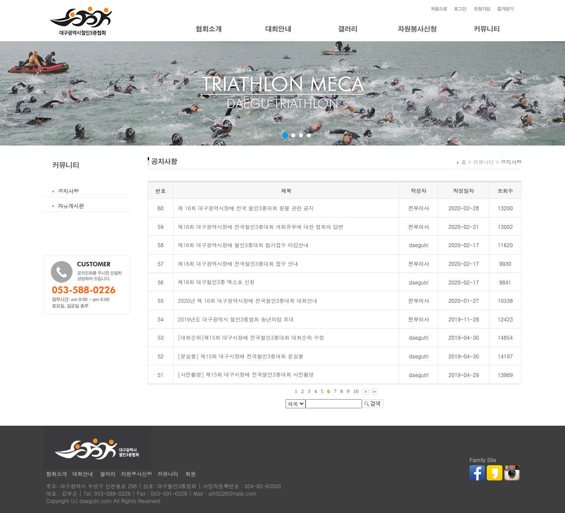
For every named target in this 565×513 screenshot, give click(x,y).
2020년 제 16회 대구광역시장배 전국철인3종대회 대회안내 (247, 300)
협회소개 (56, 473)
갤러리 (108, 473)
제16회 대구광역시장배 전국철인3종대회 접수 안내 (238, 263)
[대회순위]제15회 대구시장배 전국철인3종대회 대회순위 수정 (251, 337)
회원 (190, 473)
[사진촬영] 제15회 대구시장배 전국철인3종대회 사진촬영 (246, 374)
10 (356, 391)
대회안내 (82, 473)
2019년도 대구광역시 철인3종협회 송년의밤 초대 (236, 319)
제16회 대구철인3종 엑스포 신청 (216, 281)
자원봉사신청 (136, 473)
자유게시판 (71, 205)
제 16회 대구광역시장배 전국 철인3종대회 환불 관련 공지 (246, 208)
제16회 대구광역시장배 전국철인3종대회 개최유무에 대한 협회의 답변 (260, 226)
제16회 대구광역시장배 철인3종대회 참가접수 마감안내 (243, 244)
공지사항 (68, 191)
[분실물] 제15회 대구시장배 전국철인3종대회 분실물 (240, 356)
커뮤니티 (167, 473)
